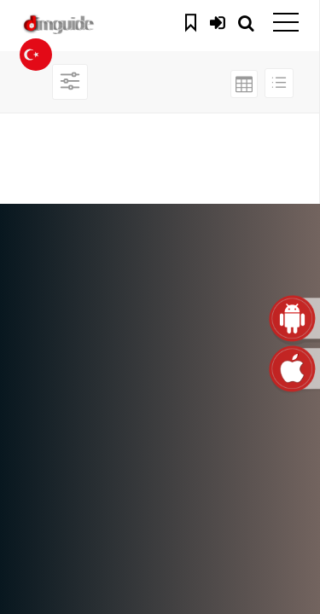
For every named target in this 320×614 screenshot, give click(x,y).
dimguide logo (93, 25)
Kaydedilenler (193, 20)
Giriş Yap (217, 20)
